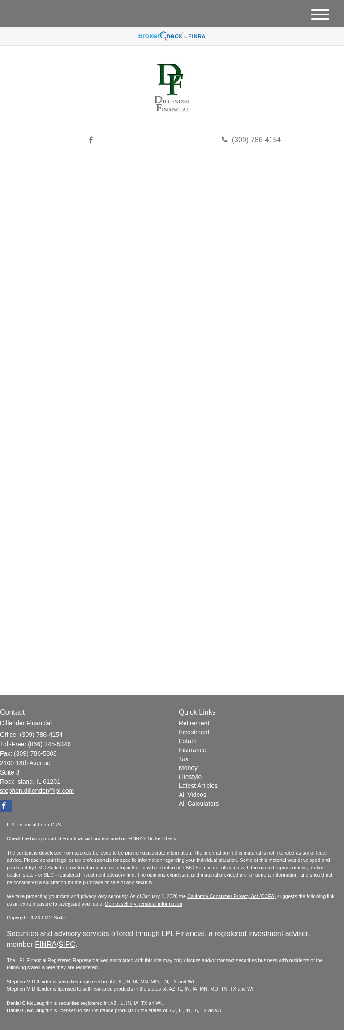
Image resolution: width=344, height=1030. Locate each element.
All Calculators (199, 803)
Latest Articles (198, 785)
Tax (184, 758)
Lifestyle (190, 776)
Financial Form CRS (39, 824)
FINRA (45, 944)
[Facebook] (91, 141)
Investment (194, 732)
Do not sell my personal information (143, 904)
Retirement (194, 723)
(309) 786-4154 (251, 140)
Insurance (192, 749)
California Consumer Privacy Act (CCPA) (231, 896)
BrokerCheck (162, 838)
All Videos (192, 794)
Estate (188, 741)
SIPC (67, 944)
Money (188, 767)
